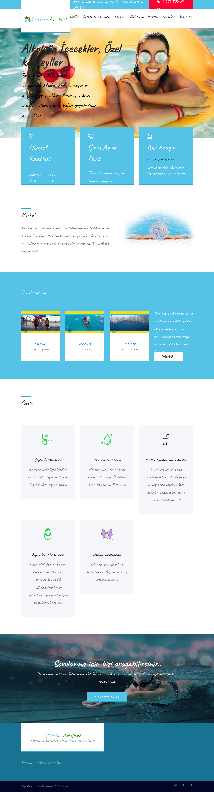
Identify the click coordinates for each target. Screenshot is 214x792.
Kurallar (120, 16)
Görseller (169, 16)
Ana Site (185, 16)
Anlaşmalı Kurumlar (97, 16)
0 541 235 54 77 (106, 697)
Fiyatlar (153, 16)
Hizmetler (72, 16)
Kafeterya (137, 16)
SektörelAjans (63, 786)
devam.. (168, 356)
